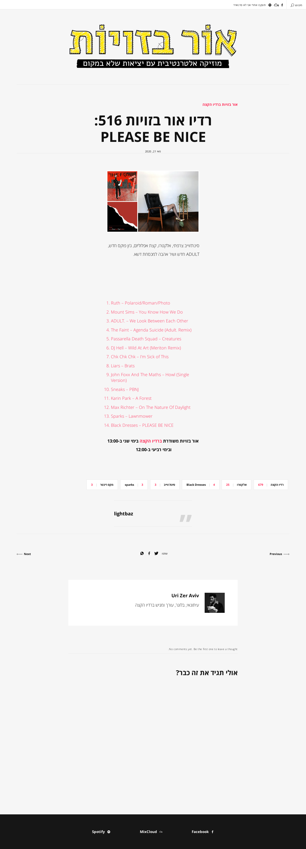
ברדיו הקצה (151, 441)
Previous (279, 554)
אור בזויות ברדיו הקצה (220, 104)
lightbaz (123, 513)
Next (24, 554)
